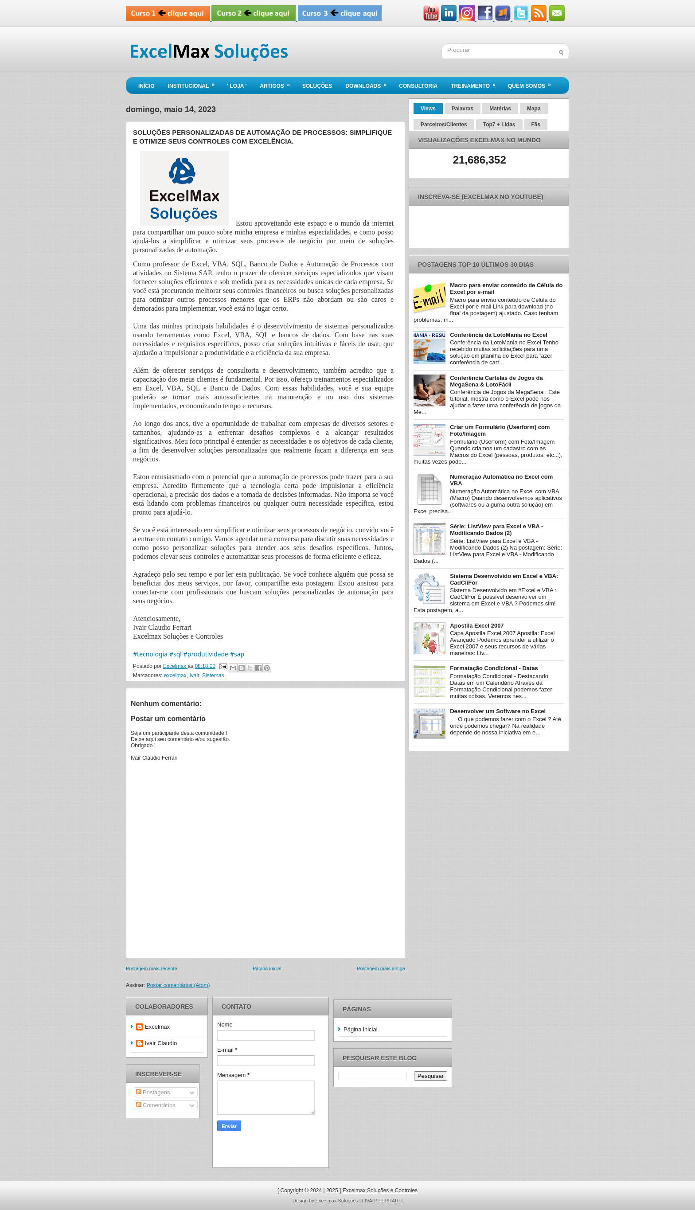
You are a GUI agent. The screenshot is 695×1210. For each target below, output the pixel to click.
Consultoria (418, 86)
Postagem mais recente (151, 968)
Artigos (278, 83)
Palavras (462, 108)
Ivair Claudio (161, 1043)
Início (146, 86)
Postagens (153, 1092)
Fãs (536, 124)
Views (428, 108)
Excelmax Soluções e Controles (380, 1190)
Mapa (534, 108)
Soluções (317, 86)
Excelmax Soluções (337, 1200)
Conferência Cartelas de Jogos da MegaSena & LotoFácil (496, 381)
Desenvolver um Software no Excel (498, 711)
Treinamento (476, 83)
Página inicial (267, 968)
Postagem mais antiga (381, 968)
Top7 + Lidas (499, 124)
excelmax (175, 675)
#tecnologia (150, 654)
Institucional (194, 83)
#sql (175, 654)
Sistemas (213, 675)
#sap (237, 654)
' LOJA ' (236, 86)
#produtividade (206, 654)
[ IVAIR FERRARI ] (382, 1200)
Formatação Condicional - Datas (494, 668)
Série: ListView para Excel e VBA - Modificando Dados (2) (496, 529)
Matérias (500, 108)
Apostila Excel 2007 (477, 625)
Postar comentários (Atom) (178, 985)
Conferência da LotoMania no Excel (498, 335)
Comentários (156, 1105)
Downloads (368, 83)
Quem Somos (532, 83)
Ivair (194, 675)
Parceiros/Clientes (444, 124)
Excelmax (157, 1026)
